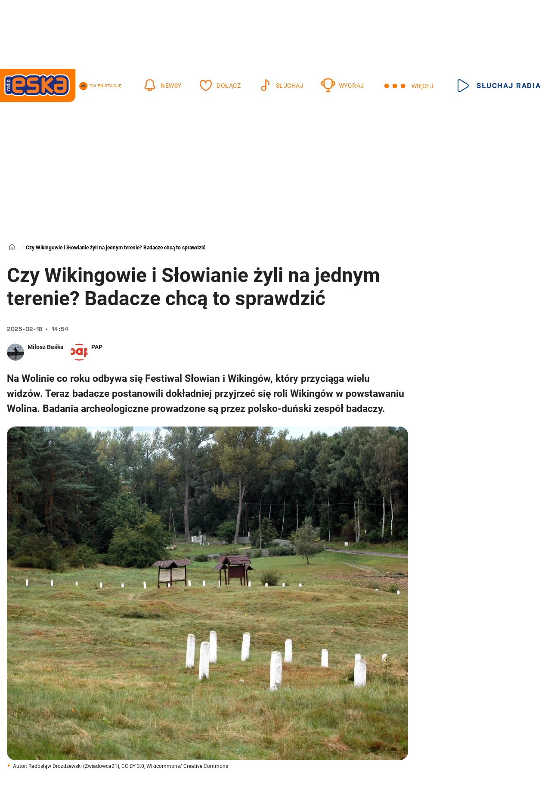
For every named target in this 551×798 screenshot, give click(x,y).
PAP (96, 347)
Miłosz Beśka (46, 347)
